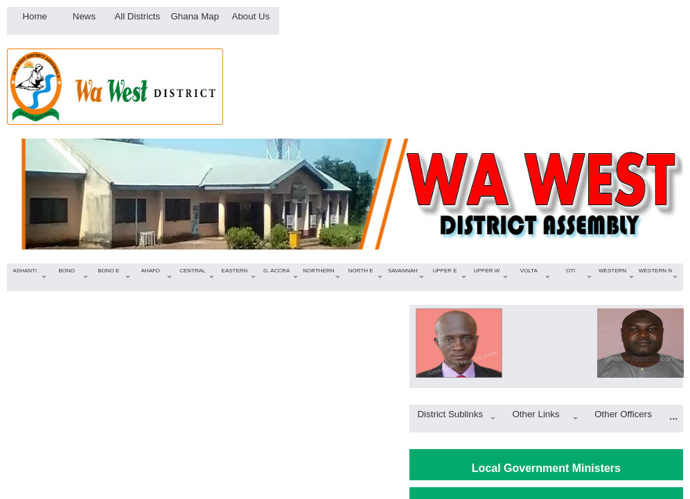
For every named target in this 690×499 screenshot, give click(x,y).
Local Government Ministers (546, 468)
